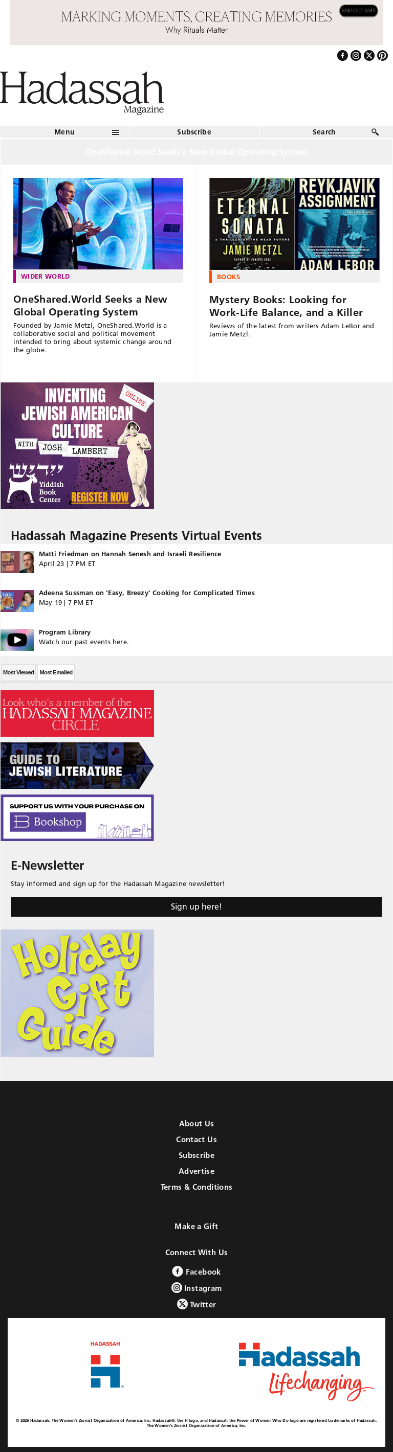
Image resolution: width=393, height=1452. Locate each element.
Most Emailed (55, 672)
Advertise (196, 1171)
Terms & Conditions (197, 1187)
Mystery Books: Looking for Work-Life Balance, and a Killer (286, 306)
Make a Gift (196, 1226)
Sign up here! (196, 906)
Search (324, 132)
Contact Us (196, 1139)
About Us (196, 1123)
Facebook (196, 1271)
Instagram (196, 1287)
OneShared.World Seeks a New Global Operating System (90, 305)
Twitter (196, 1304)
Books (229, 277)
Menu (64, 132)
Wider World (45, 276)
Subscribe (194, 132)
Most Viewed (18, 672)
